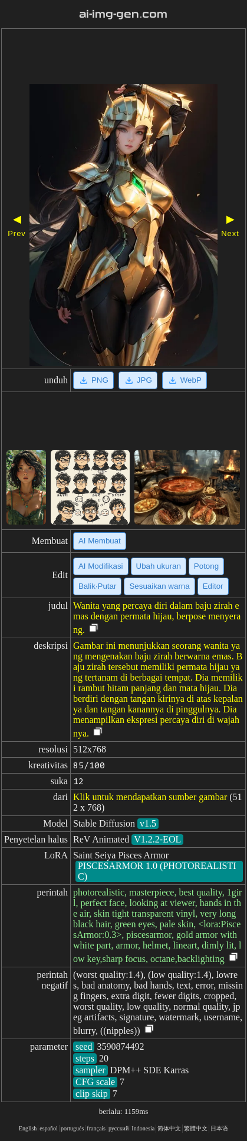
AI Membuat (99, 540)
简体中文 (169, 1128)
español (48, 1128)
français (96, 1128)
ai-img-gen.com (123, 14)
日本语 (219, 1128)
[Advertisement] (123, 57)
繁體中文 (196, 1128)
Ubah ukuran (158, 566)
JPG (138, 380)
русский (118, 1128)
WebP (184, 380)
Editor (213, 586)
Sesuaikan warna (159, 586)
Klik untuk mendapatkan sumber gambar (150, 797)
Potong (206, 566)
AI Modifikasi (100, 566)
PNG (93, 380)
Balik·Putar (97, 586)
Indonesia (142, 1128)
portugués (72, 1128)
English (28, 1128)
